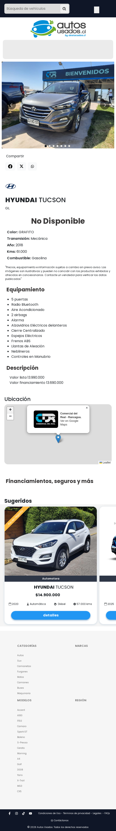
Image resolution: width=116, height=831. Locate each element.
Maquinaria (23, 693)
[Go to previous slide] (11, 105)
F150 (19, 721)
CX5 (19, 791)
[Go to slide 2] (49, 146)
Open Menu (96, 9)
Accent (21, 710)
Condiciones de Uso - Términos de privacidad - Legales (69, 813)
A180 (19, 715)
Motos (20, 677)
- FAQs (106, 813)
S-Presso (22, 742)
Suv (19, 660)
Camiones (23, 682)
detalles (51, 615)
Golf (19, 764)
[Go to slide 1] (45, 146)
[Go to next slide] (104, 105)
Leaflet (105, 462)
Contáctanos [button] (60, 820)
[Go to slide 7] (69, 146)
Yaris (20, 775)
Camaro (21, 726)
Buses (20, 688)
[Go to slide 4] (57, 146)
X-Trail (21, 780)
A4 (18, 758)
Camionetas (24, 666)
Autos (20, 655)
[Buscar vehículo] (64, 9)
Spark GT (22, 731)
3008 (20, 769)
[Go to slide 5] (61, 146)
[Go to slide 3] (53, 146)
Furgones (22, 671)
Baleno (21, 737)
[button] (58, 438)
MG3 (19, 786)
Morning (22, 753)
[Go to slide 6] (65, 146)
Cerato (21, 748)
